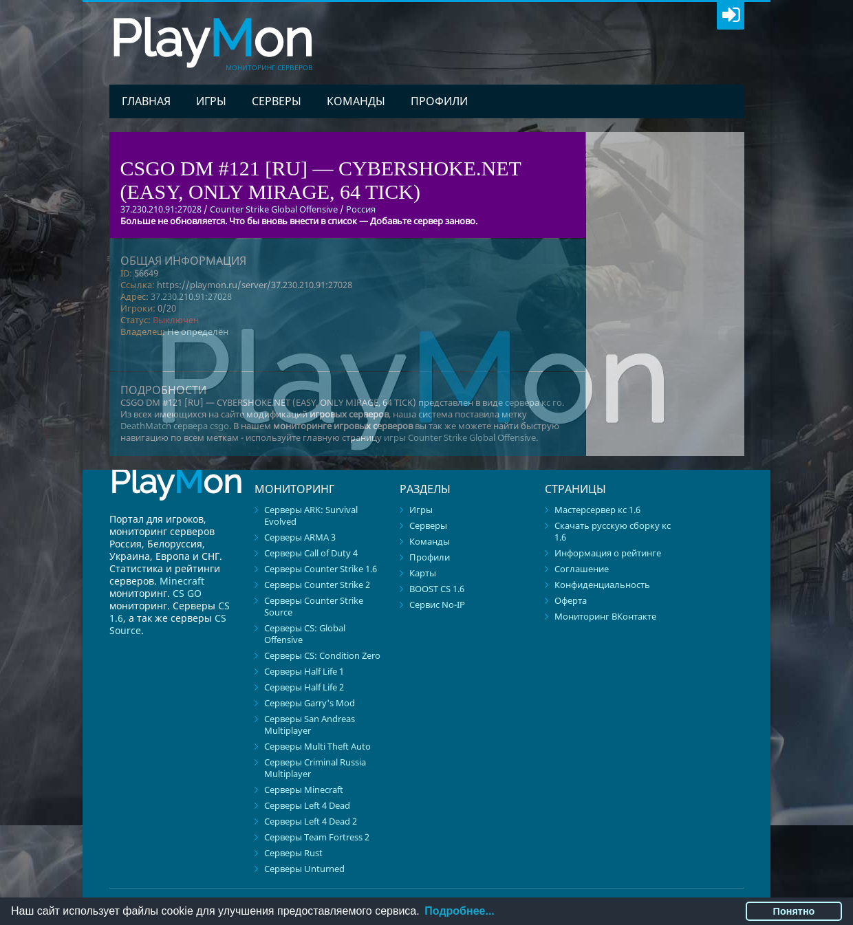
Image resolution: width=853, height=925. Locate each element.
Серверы (276, 101)
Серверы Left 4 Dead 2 (310, 821)
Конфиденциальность (602, 584)
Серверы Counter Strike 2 (317, 584)
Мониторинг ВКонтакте (605, 616)
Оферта (570, 600)
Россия (361, 209)
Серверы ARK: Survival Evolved (311, 515)
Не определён (197, 331)
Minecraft (182, 580)
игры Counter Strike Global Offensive (460, 437)
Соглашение (581, 569)
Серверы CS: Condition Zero (322, 655)
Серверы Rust (293, 853)
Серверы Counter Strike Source (313, 606)
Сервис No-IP (437, 604)
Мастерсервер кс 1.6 (597, 509)
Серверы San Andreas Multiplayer (309, 724)
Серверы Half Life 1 (304, 671)
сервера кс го (533, 402)
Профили (439, 101)
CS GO (187, 593)
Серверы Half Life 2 (304, 687)
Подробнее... (459, 911)
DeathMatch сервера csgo (174, 426)
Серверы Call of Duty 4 (311, 553)
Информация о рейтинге (607, 553)
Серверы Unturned (304, 868)
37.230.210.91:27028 (191, 296)
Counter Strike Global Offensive (274, 209)
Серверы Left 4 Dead (307, 805)
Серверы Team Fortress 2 (316, 837)
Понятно (794, 911)
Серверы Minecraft (303, 789)
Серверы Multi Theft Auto (317, 746)
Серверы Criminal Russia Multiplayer (315, 768)
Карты (422, 573)
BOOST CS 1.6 (436, 589)
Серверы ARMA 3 (300, 537)
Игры (211, 101)
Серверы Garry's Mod (309, 703)
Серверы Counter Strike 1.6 (320, 569)
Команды (356, 101)
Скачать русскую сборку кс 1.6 (612, 531)
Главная (146, 101)
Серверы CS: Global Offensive (304, 634)
